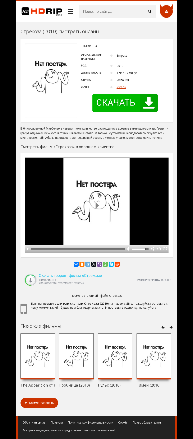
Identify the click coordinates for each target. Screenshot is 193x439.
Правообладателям (147, 422)
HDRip (39, 11)
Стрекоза (116, 296)
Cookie (123, 422)
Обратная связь (34, 422)
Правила (57, 422)
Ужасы (121, 87)
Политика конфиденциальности (90, 422)
